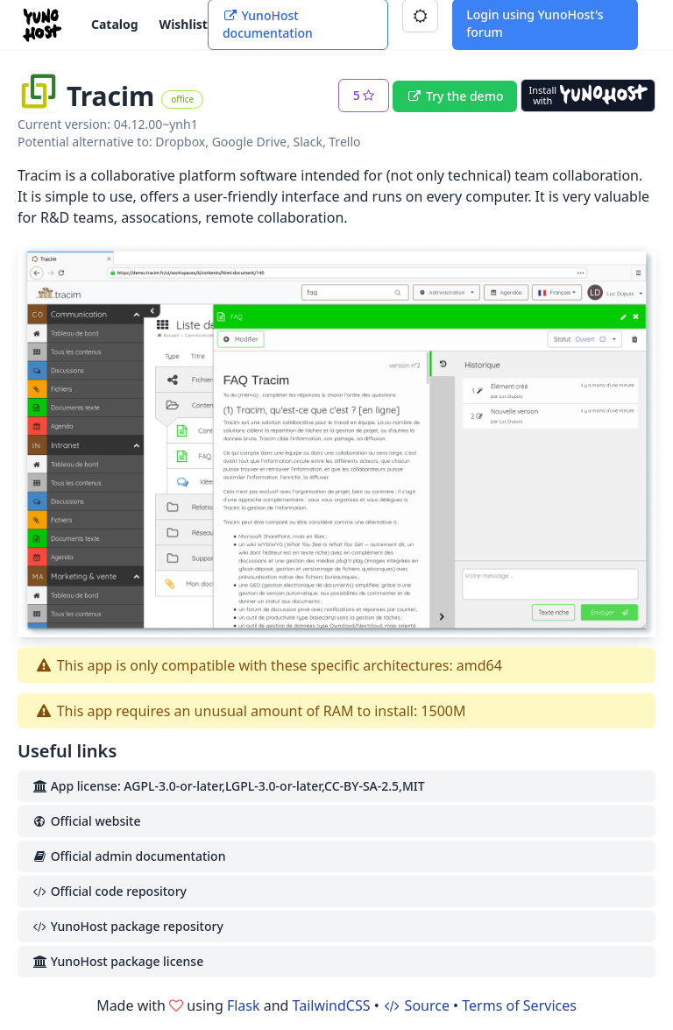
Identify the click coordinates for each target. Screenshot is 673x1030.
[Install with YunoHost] (588, 95)
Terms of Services (519, 1005)
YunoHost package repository (127, 926)
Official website (86, 821)
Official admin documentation (128, 856)
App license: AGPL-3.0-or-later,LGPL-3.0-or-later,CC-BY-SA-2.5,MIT (228, 786)
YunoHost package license (117, 961)
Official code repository (109, 891)
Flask (243, 1005)
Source (416, 1005)
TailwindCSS (332, 1005)
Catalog (114, 24)
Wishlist (183, 24)
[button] (364, 95)
